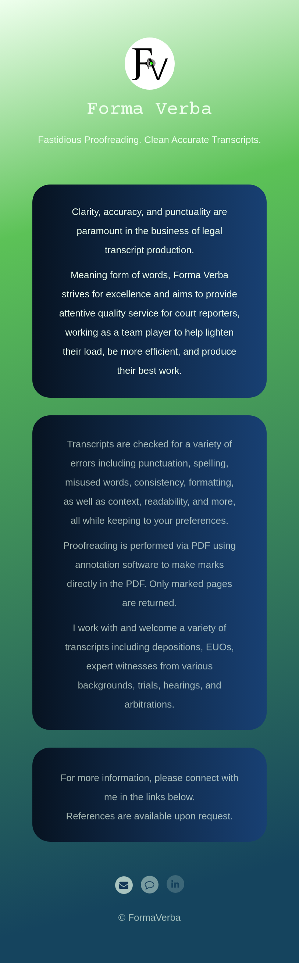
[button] (124, 885)
